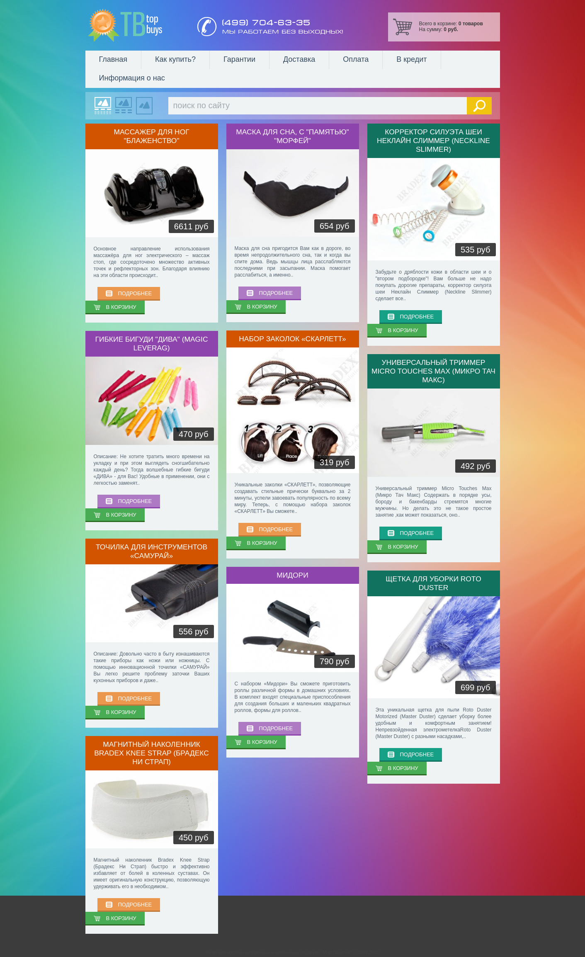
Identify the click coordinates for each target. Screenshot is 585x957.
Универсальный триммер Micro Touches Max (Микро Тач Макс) (433, 371)
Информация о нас (132, 78)
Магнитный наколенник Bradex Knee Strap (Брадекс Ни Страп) (151, 753)
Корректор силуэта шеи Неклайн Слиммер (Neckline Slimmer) (433, 140)
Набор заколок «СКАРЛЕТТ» (292, 339)
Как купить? (175, 59)
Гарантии (239, 59)
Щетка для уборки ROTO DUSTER (433, 583)
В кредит (411, 59)
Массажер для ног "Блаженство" (151, 136)
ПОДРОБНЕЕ (135, 293)
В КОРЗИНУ (121, 307)
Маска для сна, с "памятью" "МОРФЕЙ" (292, 136)
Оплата (356, 59)
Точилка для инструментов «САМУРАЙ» (151, 551)
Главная (113, 59)
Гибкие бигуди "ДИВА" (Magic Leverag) (151, 343)
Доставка (299, 59)
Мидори (292, 575)
